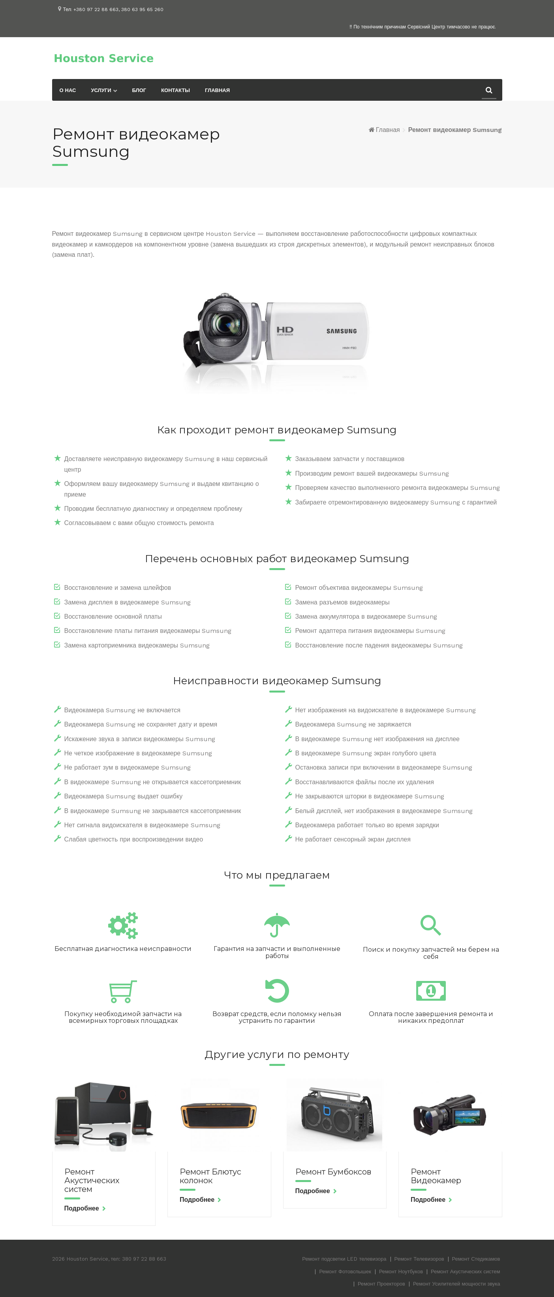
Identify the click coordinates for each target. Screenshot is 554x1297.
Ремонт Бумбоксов (333, 1172)
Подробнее (81, 1208)
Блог (139, 90)
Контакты (175, 90)
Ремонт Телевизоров (419, 1259)
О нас (68, 90)
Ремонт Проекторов (381, 1284)
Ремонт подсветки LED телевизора (344, 1259)
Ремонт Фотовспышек (345, 1271)
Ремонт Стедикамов (476, 1259)
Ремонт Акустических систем (92, 1180)
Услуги (101, 90)
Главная (217, 90)
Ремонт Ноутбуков (401, 1271)
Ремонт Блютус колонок (210, 1176)
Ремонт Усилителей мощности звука (456, 1284)
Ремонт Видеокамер (436, 1176)
